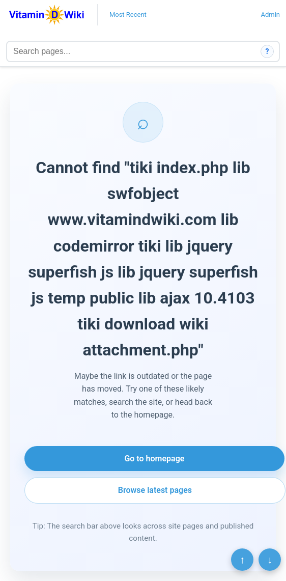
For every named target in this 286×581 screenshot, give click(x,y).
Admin (270, 14)
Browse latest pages (155, 490)
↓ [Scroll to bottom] (269, 559)
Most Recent (128, 14)
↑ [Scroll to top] (242, 559)
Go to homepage (154, 458)
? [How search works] (267, 51)
